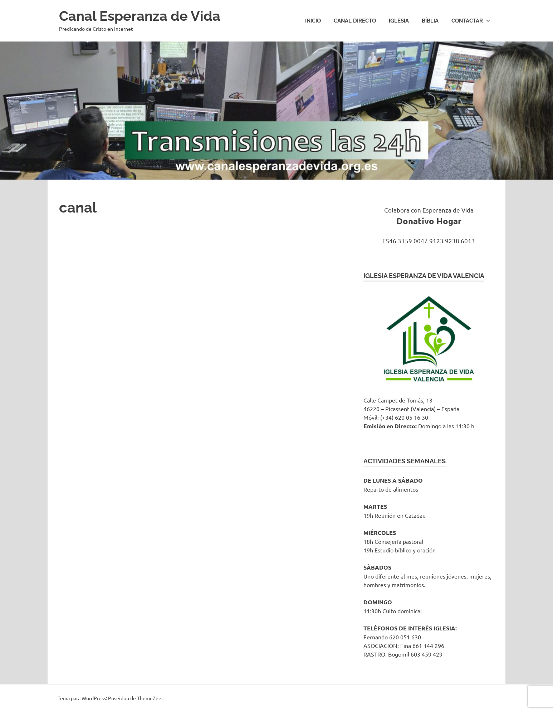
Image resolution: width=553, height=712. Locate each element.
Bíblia (430, 21)
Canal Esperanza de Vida (139, 16)
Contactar (470, 21)
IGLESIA (399, 21)
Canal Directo (355, 21)
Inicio (313, 21)
